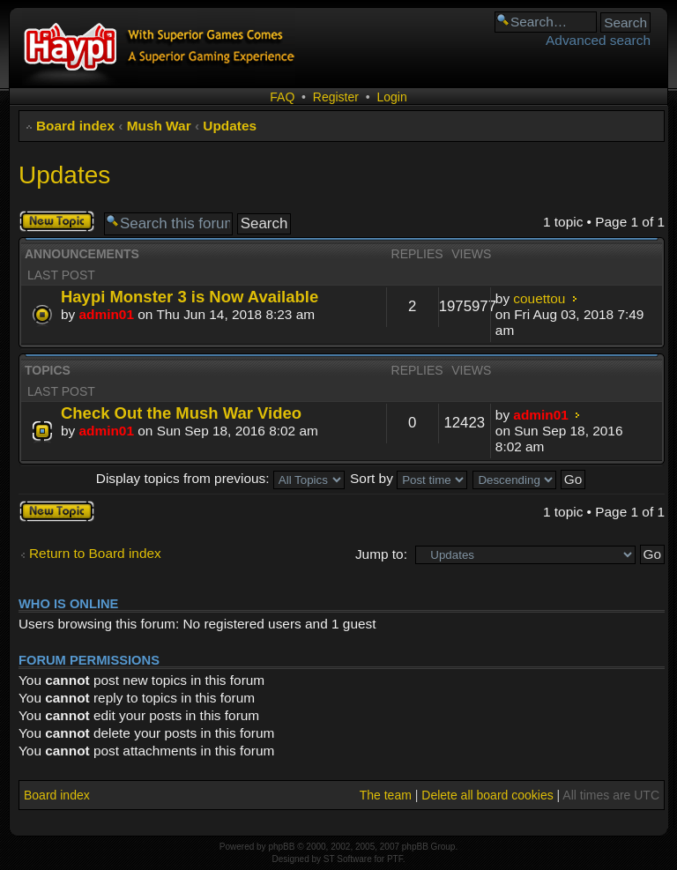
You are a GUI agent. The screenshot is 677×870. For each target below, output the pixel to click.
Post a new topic (57, 221)
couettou (539, 298)
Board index (75, 125)
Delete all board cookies (487, 795)
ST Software (348, 859)
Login (391, 97)
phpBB (281, 846)
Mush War (159, 125)
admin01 (106, 314)
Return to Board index (95, 553)
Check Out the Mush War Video (181, 413)
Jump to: (381, 554)
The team (386, 795)
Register (336, 97)
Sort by (408, 478)
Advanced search (598, 40)
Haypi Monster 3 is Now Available (189, 296)
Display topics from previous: (220, 478)
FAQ (282, 97)
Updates (230, 125)
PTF (395, 859)
